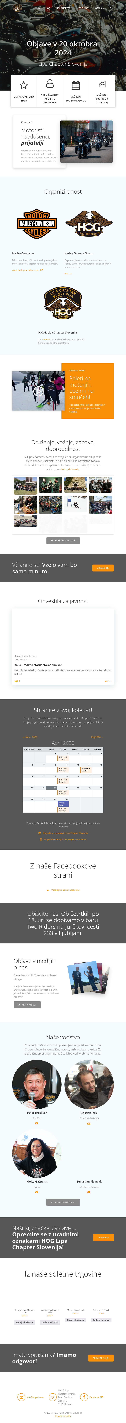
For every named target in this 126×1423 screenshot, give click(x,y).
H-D (38, 8)
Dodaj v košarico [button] (24, 1321)
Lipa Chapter (64, 8)
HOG (48, 8)
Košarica (99, 8)
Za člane (83, 8)
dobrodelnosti (69, 469)
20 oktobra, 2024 (22, 659)
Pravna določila (63, 1415)
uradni (46, 339)
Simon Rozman (29, 655)
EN (111, 8)
